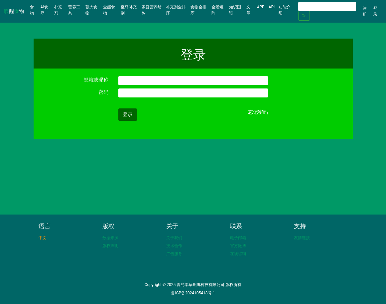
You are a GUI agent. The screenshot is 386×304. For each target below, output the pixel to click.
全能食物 (109, 10)
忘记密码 (258, 112)
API (272, 7)
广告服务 (174, 253)
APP (261, 7)
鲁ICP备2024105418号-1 (193, 293)
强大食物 (91, 10)
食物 (34, 10)
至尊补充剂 (129, 10)
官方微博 (238, 245)
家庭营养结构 (152, 10)
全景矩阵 (217, 10)
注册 (365, 11)
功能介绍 (285, 10)
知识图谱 (235, 10)
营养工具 (74, 10)
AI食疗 (44, 10)
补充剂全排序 (176, 10)
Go (304, 16)
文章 (248, 10)
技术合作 (174, 245)
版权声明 (110, 245)
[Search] (327, 6)
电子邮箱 (238, 237)
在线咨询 (238, 253)
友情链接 (302, 237)
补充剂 (58, 10)
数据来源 (110, 237)
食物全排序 (198, 10)
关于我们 (174, 237)
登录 (375, 11)
